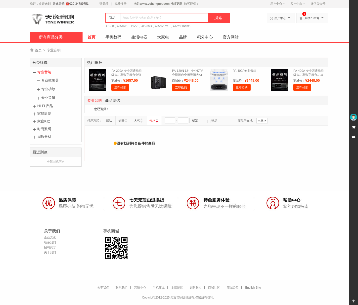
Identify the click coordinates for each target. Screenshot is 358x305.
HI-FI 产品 (45, 106)
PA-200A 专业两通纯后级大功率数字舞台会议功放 (126, 74)
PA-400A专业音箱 (244, 71)
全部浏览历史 (56, 161)
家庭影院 (44, 113)
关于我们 (50, 252)
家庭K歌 (43, 121)
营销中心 (140, 287)
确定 (195, 120)
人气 (137, 120)
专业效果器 (50, 80)
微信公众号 (318, 3)
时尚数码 (44, 129)
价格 (152, 120)
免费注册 (121, 3)
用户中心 (277, 3)
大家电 (163, 37)
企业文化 (50, 237)
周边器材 (44, 137)
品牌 (183, 37)
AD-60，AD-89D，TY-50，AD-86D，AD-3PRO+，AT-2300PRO (147, 26)
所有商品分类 (51, 37)
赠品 (212, 120)
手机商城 (159, 287)
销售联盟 (196, 287)
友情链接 (177, 287)
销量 (122, 120)
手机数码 (113, 37)
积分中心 (205, 37)
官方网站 (231, 37)
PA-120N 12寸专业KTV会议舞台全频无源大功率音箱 (187, 74)
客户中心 (297, 3)
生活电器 (139, 37)
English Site (253, 287)
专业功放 (48, 89)
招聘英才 (50, 247)
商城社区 (214, 287)
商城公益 (233, 287)
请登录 (103, 3)
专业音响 (44, 72)
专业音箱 (48, 98)
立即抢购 (120, 87)
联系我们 (50, 242)
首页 (91, 37)
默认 (109, 120)
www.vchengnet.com (155, 3)
